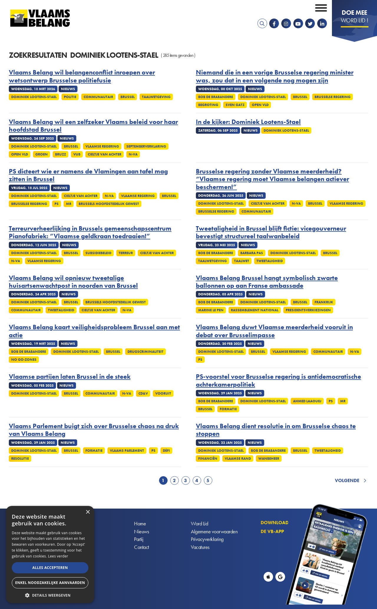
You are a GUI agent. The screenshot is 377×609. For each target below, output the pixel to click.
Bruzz (60, 154)
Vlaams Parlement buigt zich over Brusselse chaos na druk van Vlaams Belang (94, 430)
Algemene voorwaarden (214, 531)
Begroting (208, 104)
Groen (41, 154)
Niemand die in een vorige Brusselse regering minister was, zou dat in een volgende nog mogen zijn (274, 76)
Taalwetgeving (156, 97)
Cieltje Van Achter (104, 154)
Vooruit (163, 393)
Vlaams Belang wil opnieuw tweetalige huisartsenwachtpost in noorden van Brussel (73, 282)
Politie (70, 97)
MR (68, 203)
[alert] (50, 554)
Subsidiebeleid (98, 253)
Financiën (207, 458)
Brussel (127, 97)
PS (56, 203)
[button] (50, 594)
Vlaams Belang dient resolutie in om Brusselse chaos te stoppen (276, 430)
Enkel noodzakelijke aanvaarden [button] (50, 582)
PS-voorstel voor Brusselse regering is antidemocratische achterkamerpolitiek (278, 380)
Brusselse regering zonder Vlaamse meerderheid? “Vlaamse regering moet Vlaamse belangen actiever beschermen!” (272, 179)
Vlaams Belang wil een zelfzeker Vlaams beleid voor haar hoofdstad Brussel (93, 126)
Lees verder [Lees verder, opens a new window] (58, 556)
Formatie (228, 409)
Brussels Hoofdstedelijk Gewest (109, 203)
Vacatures (200, 547)
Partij (138, 539)
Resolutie (20, 458)
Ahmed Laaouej (307, 401)
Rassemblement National (254, 310)
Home (140, 523)
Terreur (126, 253)
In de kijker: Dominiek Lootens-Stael (248, 122)
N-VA (133, 154)
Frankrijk (324, 302)
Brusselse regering (332, 97)
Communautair (98, 97)
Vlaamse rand (238, 458)
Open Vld (260, 104)
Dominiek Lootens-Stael (34, 97)
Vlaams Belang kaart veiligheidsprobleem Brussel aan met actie (94, 331)
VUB (76, 154)
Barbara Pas (251, 253)
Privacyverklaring (207, 539)
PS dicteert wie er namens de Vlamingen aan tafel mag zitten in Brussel (88, 175)
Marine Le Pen (211, 310)
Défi (166, 450)
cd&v (143, 393)
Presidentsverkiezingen (308, 310)
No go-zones (24, 359)
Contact (141, 547)
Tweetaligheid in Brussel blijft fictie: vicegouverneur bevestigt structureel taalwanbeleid (271, 232)
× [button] (87, 512)
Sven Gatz (235, 104)
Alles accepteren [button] (50, 567)
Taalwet (241, 261)
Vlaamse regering (102, 146)
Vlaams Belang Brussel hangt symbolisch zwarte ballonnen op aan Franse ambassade (267, 282)
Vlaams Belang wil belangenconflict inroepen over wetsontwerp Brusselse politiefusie (82, 76)
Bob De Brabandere (215, 97)
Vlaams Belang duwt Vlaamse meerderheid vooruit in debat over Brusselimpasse (274, 331)
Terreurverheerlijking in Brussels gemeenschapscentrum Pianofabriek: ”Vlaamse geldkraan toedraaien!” (90, 232)
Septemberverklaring (146, 146)
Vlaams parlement (127, 450)
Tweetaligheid (270, 261)
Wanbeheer (268, 458)
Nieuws (141, 531)
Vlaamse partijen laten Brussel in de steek (69, 376)
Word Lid (199, 523)
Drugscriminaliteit (145, 351)
